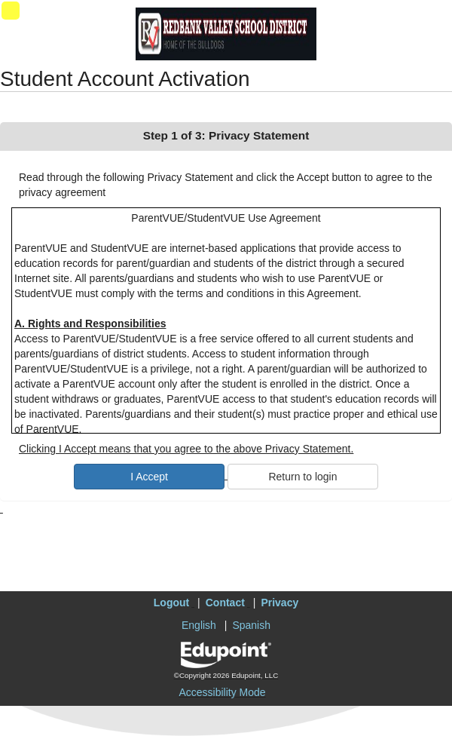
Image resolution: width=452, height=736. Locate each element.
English (199, 625)
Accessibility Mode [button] (222, 692)
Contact (225, 602)
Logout (171, 602)
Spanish (251, 625)
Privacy (279, 602)
